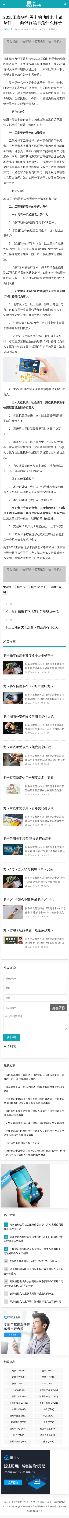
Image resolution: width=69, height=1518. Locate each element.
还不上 (19, 1399)
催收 (48, 1412)
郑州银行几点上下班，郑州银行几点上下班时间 (35, 1304)
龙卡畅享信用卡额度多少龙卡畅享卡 (28, 655)
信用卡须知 (38, 586)
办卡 (48, 1373)
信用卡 (21, 586)
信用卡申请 (48, 1392)
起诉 (19, 1392)
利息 (48, 1418)
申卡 (48, 1386)
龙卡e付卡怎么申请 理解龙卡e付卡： (29, 899)
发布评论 (12, 1040)
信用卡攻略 (18, 1431)
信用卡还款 (18, 1418)
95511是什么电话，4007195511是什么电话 (33, 1263)
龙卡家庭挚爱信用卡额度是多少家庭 (28, 777)
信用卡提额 (48, 1438)
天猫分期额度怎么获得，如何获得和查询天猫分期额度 (35, 1125)
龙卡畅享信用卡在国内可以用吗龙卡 (28, 686)
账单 (48, 1444)
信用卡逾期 (48, 1399)
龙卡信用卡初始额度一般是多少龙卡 (28, 930)
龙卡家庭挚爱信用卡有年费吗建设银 (28, 808)
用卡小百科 (48, 1405)
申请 (48, 1380)
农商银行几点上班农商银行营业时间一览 (32, 1296)
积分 (18, 1438)
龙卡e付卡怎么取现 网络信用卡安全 (28, 869)
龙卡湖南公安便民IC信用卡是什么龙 (28, 716)
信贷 (48, 1425)
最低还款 (18, 1425)
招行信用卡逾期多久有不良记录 (23, 1145)
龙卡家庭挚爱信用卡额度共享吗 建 (27, 747)
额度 (18, 1386)
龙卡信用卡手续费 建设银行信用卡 (27, 838)
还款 (18, 1380)
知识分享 (8, 29)
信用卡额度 (48, 1431)
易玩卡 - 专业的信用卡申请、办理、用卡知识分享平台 (29, 1504)
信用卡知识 (18, 1405)
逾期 (18, 1373)
